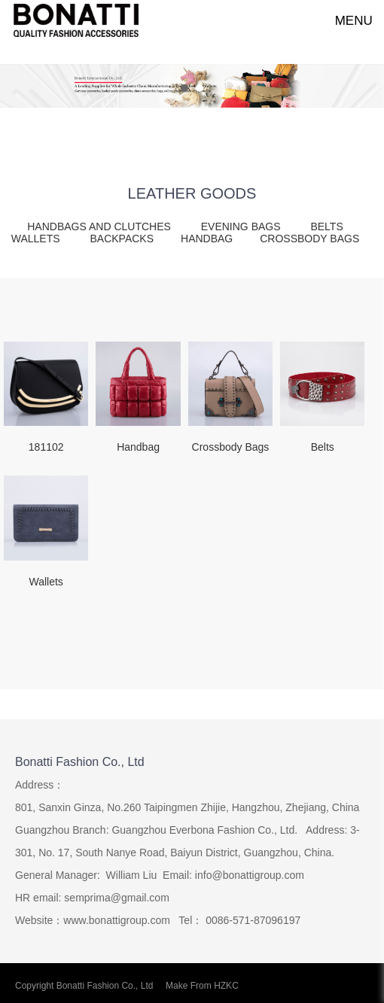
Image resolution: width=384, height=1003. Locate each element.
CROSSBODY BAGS (309, 239)
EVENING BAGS (242, 226)
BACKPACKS (122, 239)
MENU (346, 21)
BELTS (326, 226)
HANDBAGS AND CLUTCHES (100, 226)
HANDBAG (207, 239)
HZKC (226, 985)
